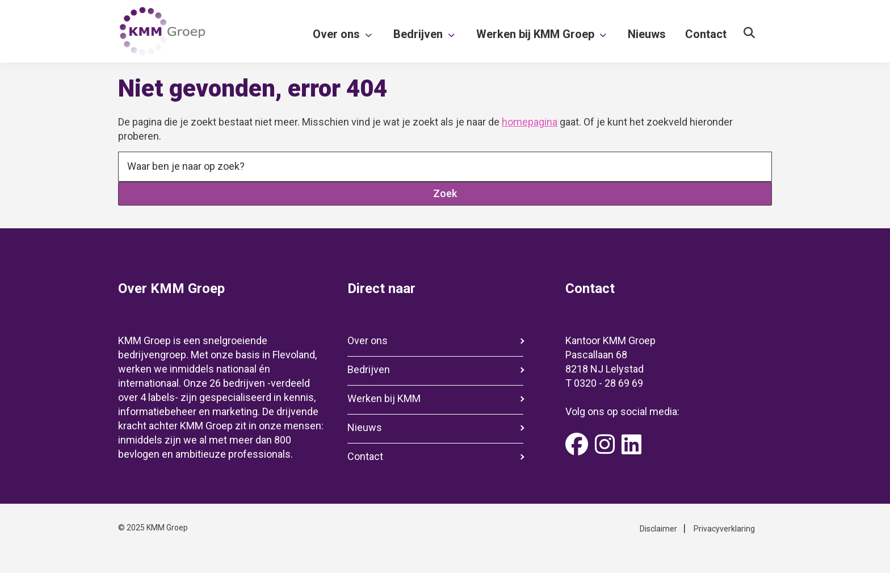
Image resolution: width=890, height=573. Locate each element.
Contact (365, 456)
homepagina (529, 122)
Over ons (367, 340)
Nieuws (364, 427)
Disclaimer (658, 528)
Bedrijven (368, 369)
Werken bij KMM (384, 398)
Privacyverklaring (724, 528)
